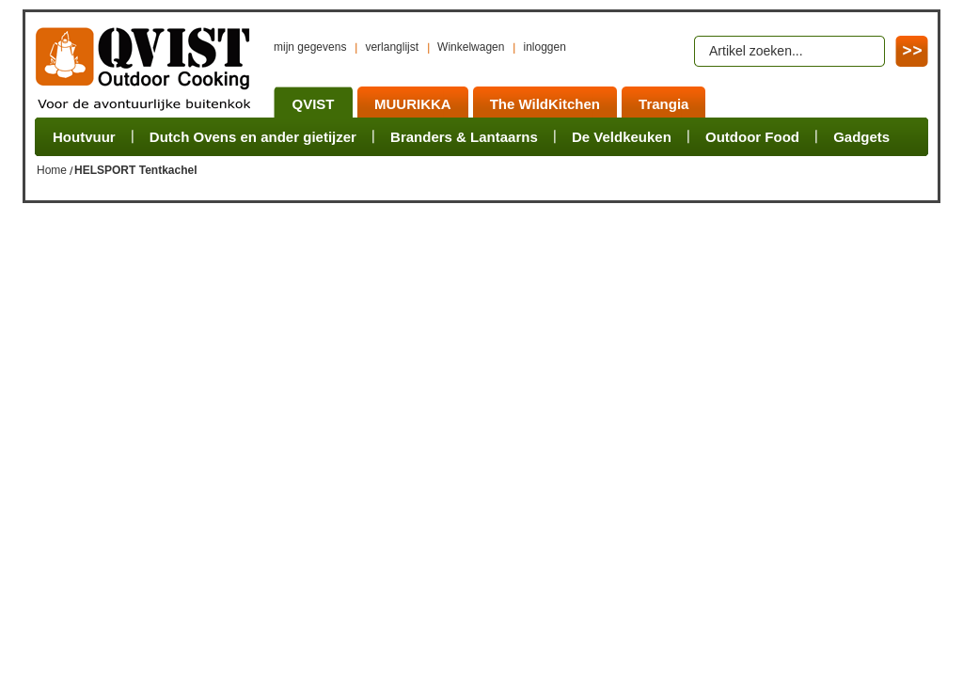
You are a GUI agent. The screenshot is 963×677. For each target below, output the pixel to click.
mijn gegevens (310, 47)
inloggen (544, 47)
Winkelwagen (470, 47)
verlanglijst (391, 47)
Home (52, 170)
